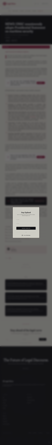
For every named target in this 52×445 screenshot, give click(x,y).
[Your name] (26, 219)
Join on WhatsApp (26, 235)
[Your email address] (26, 223)
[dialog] (26, 222)
